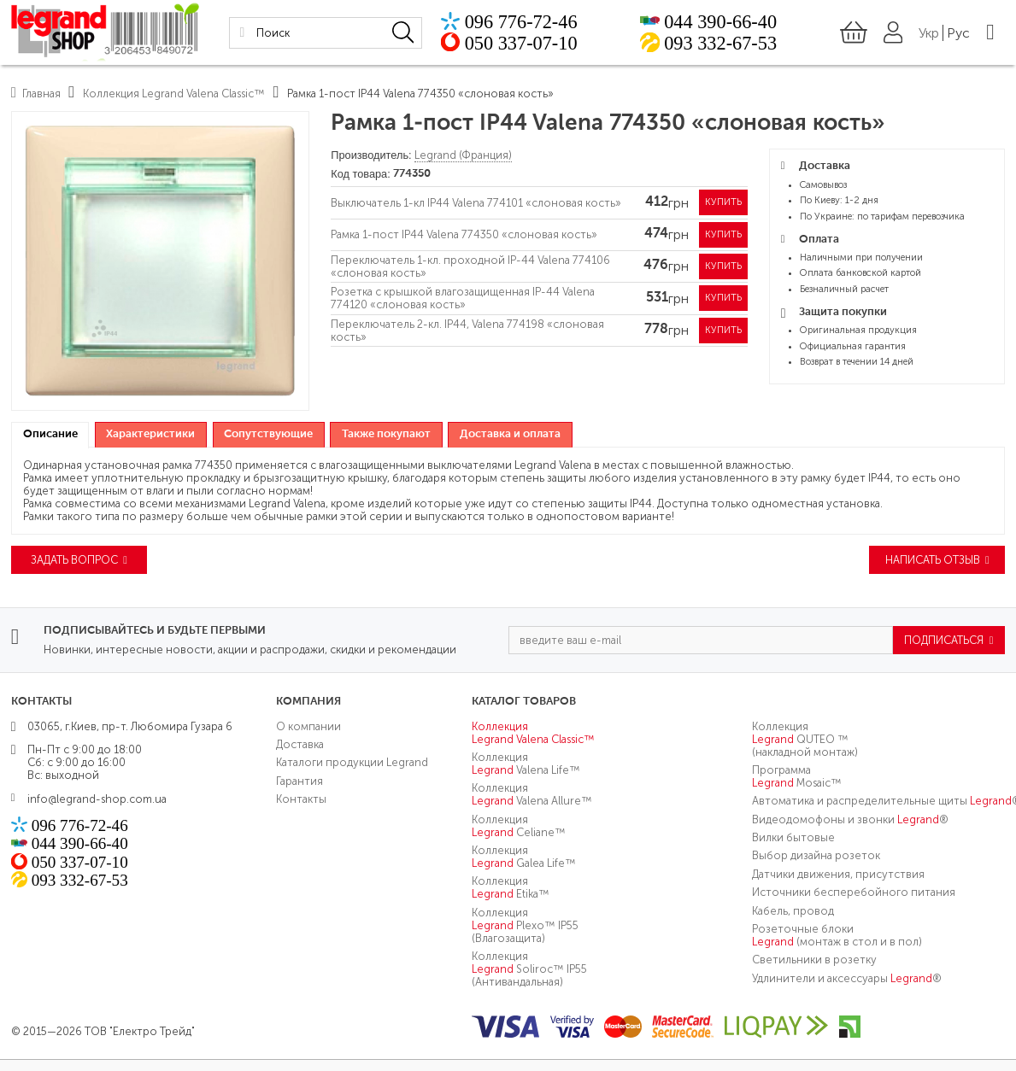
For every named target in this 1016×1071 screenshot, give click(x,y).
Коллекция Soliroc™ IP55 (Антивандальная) (529, 969)
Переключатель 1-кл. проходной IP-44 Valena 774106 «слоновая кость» (470, 266)
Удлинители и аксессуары (847, 978)
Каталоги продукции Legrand (352, 762)
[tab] (50, 435)
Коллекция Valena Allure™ (532, 794)
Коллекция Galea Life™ (524, 856)
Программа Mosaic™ (797, 776)
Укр (929, 33)
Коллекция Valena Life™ (526, 763)
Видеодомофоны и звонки (850, 819)
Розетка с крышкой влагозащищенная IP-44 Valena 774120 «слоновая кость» (463, 298)
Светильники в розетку (814, 959)
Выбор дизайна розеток (816, 855)
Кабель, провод (793, 910)
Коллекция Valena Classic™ (533, 732)
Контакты (301, 799)
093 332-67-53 (719, 42)
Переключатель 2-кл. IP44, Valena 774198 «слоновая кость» (467, 330)
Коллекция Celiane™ (519, 826)
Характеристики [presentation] (150, 434)
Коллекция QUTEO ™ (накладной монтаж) (805, 738)
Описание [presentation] (50, 434)
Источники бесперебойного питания (853, 892)
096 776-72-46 (518, 21)
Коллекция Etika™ (510, 887)
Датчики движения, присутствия (838, 874)
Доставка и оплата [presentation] (510, 434)
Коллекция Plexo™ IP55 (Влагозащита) (525, 925)
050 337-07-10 (518, 42)
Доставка (300, 744)
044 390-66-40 (719, 21)
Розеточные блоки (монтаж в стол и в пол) (837, 935)
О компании (308, 725)
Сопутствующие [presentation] (268, 434)
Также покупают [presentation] (386, 434)
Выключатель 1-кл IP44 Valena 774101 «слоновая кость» (476, 202)
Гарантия (299, 781)
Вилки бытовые (793, 837)
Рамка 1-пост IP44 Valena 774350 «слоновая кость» (464, 234)
